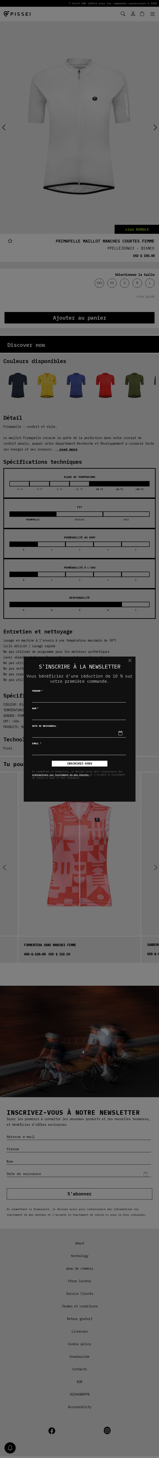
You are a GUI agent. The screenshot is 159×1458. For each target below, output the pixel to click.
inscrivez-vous (79, 763)
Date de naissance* (44, 726)
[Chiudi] (130, 660)
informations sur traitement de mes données (61, 774)
